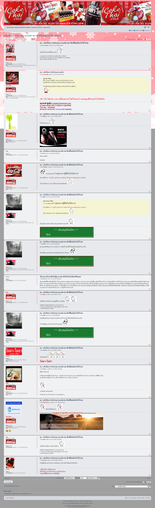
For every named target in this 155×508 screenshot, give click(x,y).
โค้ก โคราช (46, 402)
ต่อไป (148, 478)
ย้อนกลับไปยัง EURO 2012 (12, 486)
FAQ (132, 30)
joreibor (45, 167)
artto (44, 153)
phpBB (70, 501)
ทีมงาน (127, 498)
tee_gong (45, 45)
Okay (44, 369)
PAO (44, 196)
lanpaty (45, 350)
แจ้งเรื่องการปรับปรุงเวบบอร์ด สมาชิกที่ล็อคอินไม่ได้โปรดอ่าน (32, 36)
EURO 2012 (47, 27)
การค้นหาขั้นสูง (146, 8)
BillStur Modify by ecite (76, 503)
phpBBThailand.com (86, 505)
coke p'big (45, 74)
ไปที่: (113, 486)
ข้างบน (149, 69)
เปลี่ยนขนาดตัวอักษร (148, 27)
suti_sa (45, 278)
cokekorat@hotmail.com (46, 413)
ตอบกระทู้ (9, 39)
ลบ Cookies (133, 498)
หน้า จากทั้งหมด (137, 39)
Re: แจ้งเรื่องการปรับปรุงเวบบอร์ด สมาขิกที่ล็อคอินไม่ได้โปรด (64, 43)
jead (44, 294)
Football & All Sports (36, 27)
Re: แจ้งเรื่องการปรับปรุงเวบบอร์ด (52, 72)
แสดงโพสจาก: (65, 478)
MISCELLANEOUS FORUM (22, 27)
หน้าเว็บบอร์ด (10, 27)
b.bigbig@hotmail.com (61, 103)
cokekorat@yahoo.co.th (90, 413)
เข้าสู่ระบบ (147, 30)
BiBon (44, 116)
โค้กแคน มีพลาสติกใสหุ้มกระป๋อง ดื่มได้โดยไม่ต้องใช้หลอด (60, 277)
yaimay (45, 460)
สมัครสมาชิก (139, 30)
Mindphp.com (76, 505)
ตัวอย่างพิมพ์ (145, 27)
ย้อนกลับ (7, 478)
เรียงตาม (81, 478)
